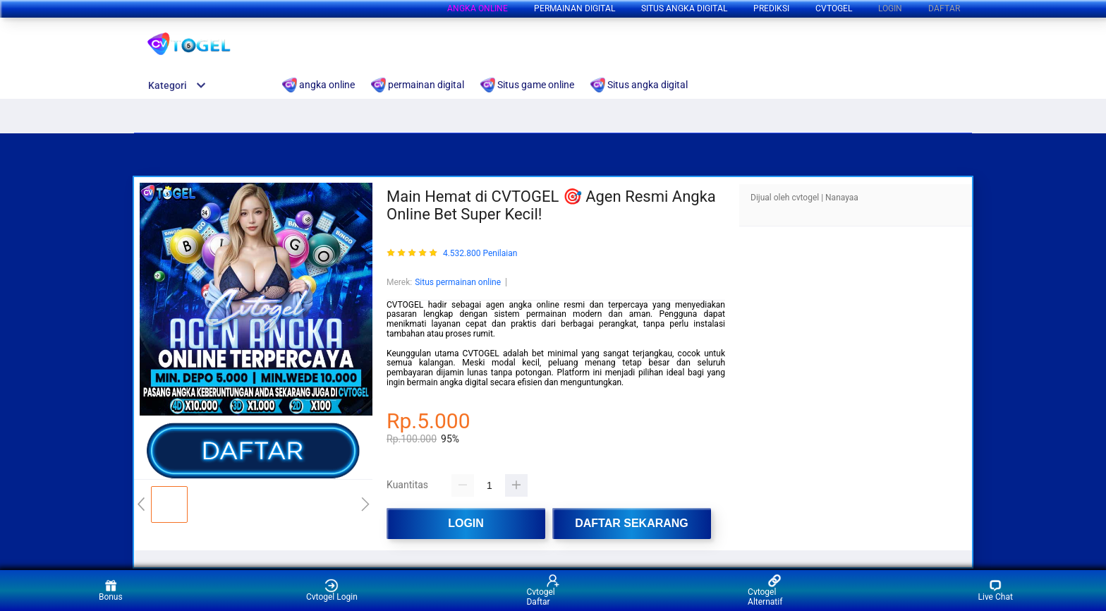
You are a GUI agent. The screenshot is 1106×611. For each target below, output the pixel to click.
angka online (477, 8)
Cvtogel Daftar (543, 590)
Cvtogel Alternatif (765, 590)
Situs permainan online (458, 282)
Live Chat (995, 590)
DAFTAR (944, 8)
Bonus (111, 590)
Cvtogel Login (332, 590)
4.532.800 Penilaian (480, 253)
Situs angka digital (684, 8)
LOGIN (890, 8)
